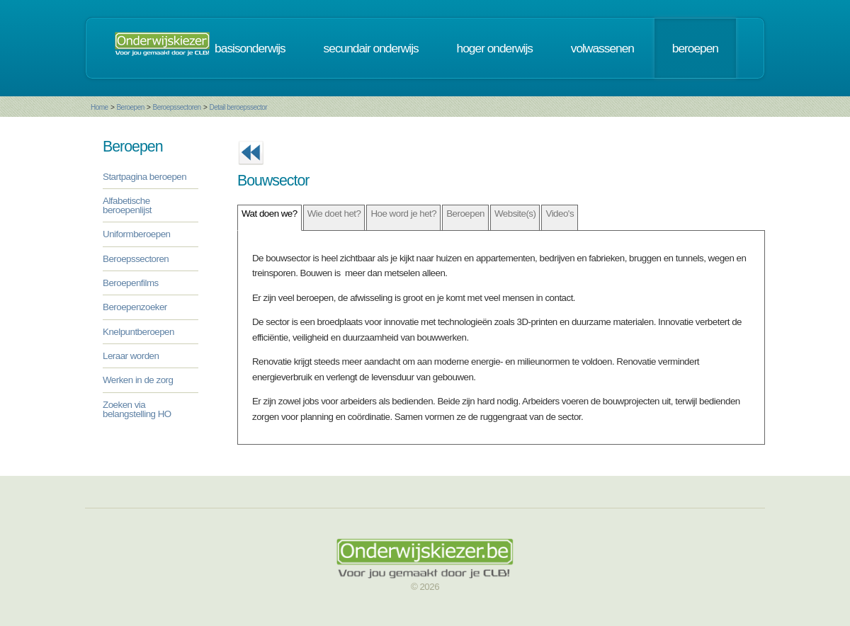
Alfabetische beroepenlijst (127, 205)
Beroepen (130, 107)
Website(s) (515, 213)
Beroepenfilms (131, 283)
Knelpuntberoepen (138, 331)
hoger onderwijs (495, 48)
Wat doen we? (270, 213)
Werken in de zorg (138, 380)
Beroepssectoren (177, 107)
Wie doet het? (334, 213)
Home (99, 107)
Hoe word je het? (403, 213)
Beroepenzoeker (135, 307)
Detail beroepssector (238, 107)
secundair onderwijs (371, 48)
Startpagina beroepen (144, 176)
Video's (559, 213)
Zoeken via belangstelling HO (137, 409)
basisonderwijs (250, 48)
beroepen (695, 48)
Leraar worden (131, 356)
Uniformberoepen (136, 234)
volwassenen (602, 48)
